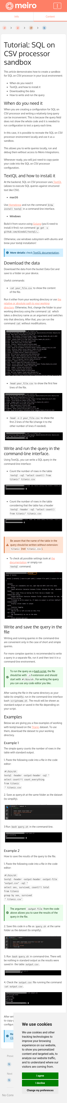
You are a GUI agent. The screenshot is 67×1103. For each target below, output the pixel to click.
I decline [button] (40, 1083)
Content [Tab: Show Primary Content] (50, 16)
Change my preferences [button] (40, 1090)
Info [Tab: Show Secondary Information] (16, 16)
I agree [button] (40, 1075)
